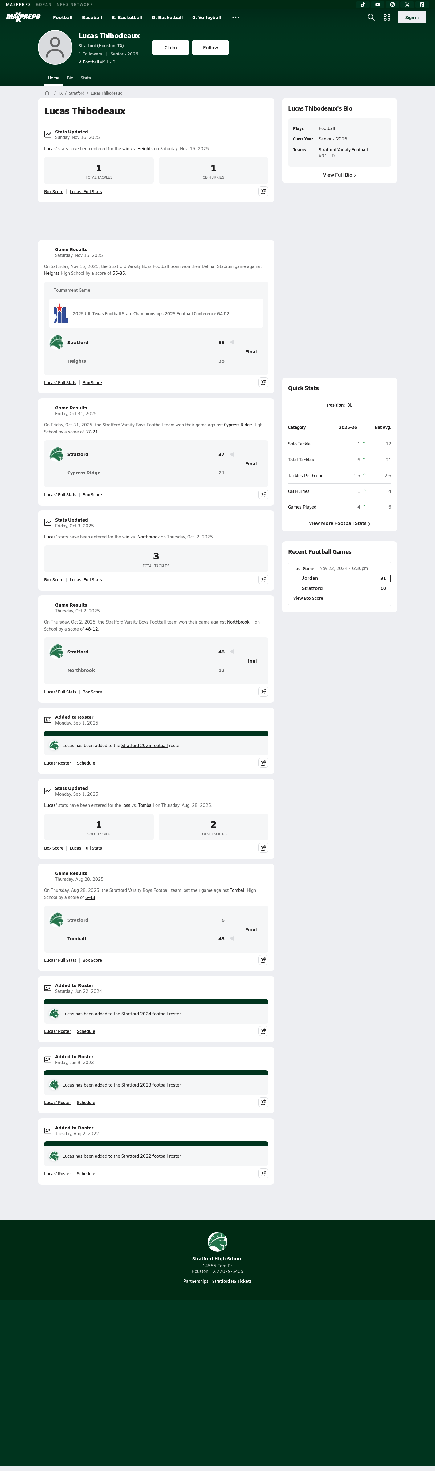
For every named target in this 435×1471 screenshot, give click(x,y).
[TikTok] (363, 4)
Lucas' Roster (57, 763)
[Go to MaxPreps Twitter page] (240, 1359)
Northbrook (148, 537)
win (125, 149)
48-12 (91, 629)
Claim (171, 47)
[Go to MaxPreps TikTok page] (173, 1359)
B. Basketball (127, 17)
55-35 (118, 273)
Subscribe (144, 1384)
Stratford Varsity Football (343, 149)
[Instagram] (392, 4)
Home (53, 78)
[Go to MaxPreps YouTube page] (195, 1359)
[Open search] (371, 17)
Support (350, 1384)
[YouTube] (377, 4)
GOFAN (44, 4)
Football (63, 17)
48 (221, 651)
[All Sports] (236, 17)
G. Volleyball (207, 17)
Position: (335, 405)
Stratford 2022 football (144, 1156)
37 (221, 454)
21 (221, 472)
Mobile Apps (113, 1384)
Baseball (92, 17)
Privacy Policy (178, 1384)
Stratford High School (217, 1247)
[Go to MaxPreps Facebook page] (262, 1359)
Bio (70, 78)
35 (221, 361)
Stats (86, 78)
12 (221, 670)
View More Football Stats (339, 522)
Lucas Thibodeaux (109, 35)
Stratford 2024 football (144, 1014)
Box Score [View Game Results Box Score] (92, 382)
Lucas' (50, 149)
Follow (210, 47)
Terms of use (216, 1384)
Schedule (86, 763)
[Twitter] (407, 4)
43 (221, 938)
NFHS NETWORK (75, 4)
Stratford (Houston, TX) (101, 45)
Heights (145, 149)
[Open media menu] (387, 17)
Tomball (146, 805)
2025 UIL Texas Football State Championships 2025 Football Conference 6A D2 (141, 313)
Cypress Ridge (238, 425)
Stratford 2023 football (144, 1085)
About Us (82, 1384)
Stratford (76, 93)
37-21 (91, 432)
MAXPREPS (18, 4)
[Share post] (263, 191)
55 (221, 342)
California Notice (257, 1384)
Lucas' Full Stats (86, 191)
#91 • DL (98, 62)
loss (126, 805)
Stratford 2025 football (144, 745)
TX (60, 93)
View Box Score (308, 598)
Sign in (412, 17)
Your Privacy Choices (307, 1384)
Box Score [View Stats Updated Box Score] (53, 191)
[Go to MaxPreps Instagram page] (217, 1359)
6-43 (90, 897)
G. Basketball (167, 17)
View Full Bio (339, 174)
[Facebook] (422, 4)
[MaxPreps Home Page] (47, 93)
